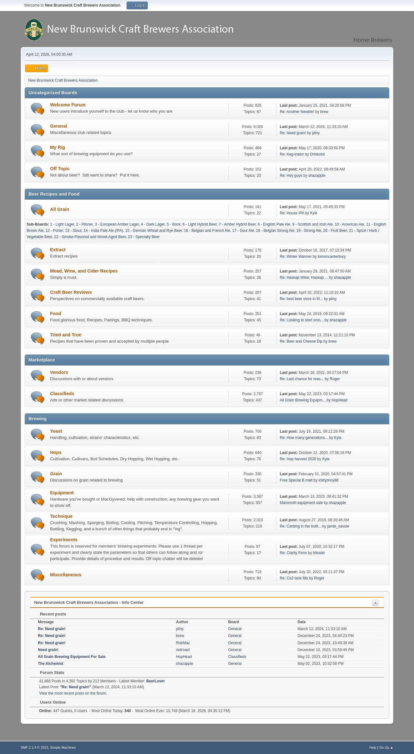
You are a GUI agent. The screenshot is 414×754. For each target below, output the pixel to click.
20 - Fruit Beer (335, 230)
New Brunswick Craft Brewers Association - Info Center (89, 602)
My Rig (57, 147)
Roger (335, 379)
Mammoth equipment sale (301, 503)
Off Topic (60, 168)
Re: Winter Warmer (296, 256)
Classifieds (62, 393)
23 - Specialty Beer (144, 237)
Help (372, 747)
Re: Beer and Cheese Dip (301, 341)
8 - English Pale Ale (274, 224)
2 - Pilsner (84, 224)
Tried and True (65, 334)
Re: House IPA (292, 213)
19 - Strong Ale (309, 230)
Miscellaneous (65, 574)
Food (55, 313)
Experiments (63, 539)
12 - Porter (54, 230)
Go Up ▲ (386, 747)
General (58, 126)
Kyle (313, 213)
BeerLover (155, 681)
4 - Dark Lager (153, 224)
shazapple (317, 175)
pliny (316, 133)
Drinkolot (317, 154)
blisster (319, 553)
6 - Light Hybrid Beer (199, 224)
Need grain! (48, 650)
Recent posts (50, 614)
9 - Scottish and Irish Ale (312, 224)
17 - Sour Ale (243, 230)
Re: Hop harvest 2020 (298, 459)
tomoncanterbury (332, 256)
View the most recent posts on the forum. (73, 693)
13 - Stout (73, 230)
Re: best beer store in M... (301, 299)
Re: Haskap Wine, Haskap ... (304, 277)
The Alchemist (50, 663)
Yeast (56, 431)
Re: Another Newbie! (297, 112)
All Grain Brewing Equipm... (303, 400)
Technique (61, 516)
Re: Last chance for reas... (302, 379)
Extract (58, 249)
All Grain (59, 209)
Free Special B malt (296, 480)
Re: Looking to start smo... (301, 320)
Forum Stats (49, 672)
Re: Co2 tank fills (294, 578)
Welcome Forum (68, 104)
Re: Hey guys (291, 175)
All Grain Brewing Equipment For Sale (71, 657)
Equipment (62, 492)
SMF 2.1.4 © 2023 (34, 747)
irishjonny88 (328, 480)
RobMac (183, 643)
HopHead (339, 400)
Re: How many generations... (304, 438)
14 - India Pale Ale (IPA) (103, 230)
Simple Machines (63, 747)
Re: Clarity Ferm (293, 553)
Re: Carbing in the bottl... (300, 526)
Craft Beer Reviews (71, 292)
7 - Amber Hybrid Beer (237, 224)
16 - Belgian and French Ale (207, 230)
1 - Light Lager (62, 224)
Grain (56, 473)
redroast (183, 650)
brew (324, 112)
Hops (56, 452)
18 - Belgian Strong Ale (275, 230)
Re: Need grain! (293, 133)
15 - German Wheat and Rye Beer (153, 230)
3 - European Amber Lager (117, 224)
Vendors (59, 372)
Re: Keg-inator (292, 154)
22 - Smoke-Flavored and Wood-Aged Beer (90, 237)
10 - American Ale (349, 224)
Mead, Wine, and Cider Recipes (84, 270)
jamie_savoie (338, 526)
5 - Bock (174, 224)
